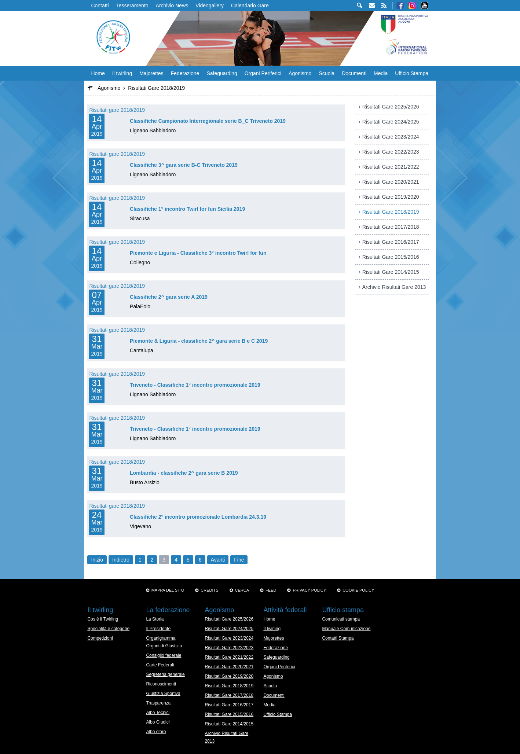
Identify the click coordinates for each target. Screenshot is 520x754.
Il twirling (122, 73)
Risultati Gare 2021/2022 (390, 167)
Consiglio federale (163, 655)
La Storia (155, 619)
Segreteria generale (165, 674)
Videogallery (209, 5)
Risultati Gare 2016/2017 (390, 242)
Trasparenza (158, 703)
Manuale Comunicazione (346, 628)
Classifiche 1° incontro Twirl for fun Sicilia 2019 (187, 209)
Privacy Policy (309, 590)
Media (381, 73)
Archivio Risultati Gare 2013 (394, 287)
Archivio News (172, 5)
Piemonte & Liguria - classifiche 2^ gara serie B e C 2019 (199, 341)
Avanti (218, 560)
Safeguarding (221, 73)
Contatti (100, 5)
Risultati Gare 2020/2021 (390, 182)
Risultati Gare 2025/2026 (390, 107)
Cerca (242, 590)
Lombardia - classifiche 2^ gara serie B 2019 (184, 473)
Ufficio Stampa (411, 73)
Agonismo (300, 73)
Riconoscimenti (161, 684)
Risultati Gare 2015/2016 (390, 257)
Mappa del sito (167, 590)
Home (98, 73)
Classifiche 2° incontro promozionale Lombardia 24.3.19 (198, 517)
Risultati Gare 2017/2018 (390, 227)
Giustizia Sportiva (163, 693)
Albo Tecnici (157, 712)
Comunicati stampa (341, 619)
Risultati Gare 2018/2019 (390, 212)
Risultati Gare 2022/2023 (390, 152)
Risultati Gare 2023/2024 (390, 137)
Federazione (185, 73)
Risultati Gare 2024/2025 (390, 122)
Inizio (97, 560)
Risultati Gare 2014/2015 (390, 272)
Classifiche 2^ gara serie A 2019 (169, 297)
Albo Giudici (157, 722)
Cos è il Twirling (102, 619)
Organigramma (160, 638)
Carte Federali (160, 664)
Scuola (326, 73)
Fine (239, 560)
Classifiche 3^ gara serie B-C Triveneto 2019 (184, 165)
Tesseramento (132, 5)
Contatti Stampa (338, 638)
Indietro (120, 560)
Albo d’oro (156, 731)
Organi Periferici (263, 73)
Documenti (354, 73)
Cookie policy (358, 590)
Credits (209, 590)
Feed (271, 590)
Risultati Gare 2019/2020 (390, 197)
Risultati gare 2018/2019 (117, 110)
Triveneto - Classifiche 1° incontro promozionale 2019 (195, 385)
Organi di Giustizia (164, 645)
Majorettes (151, 73)
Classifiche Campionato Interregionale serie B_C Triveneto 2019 (208, 121)
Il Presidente (158, 628)
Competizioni (100, 638)
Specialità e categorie (108, 628)
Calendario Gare (250, 5)
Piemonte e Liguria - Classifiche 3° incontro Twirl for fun (198, 253)
